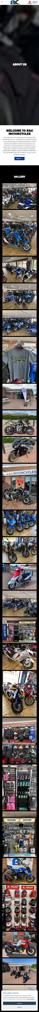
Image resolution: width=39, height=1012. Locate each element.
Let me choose (30, 999)
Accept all (19, 1003)
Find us (18, 158)
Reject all (19, 1007)
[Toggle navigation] (2, 2)
